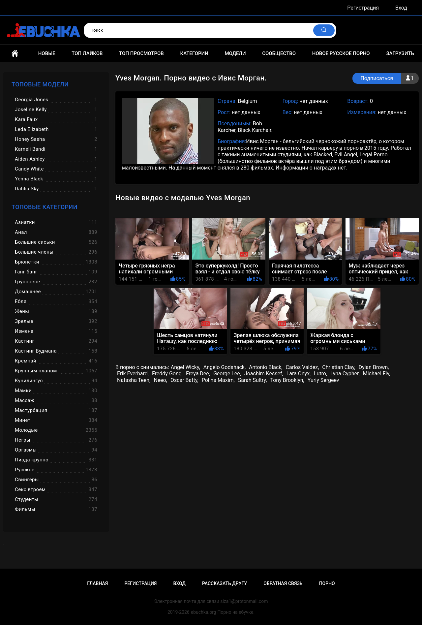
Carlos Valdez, (302, 367)
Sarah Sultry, (252, 380)
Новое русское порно (341, 53)
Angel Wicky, (185, 367)
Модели (235, 53)
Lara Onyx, (298, 373)
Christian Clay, (338, 367)
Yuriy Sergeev (323, 380)
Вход (401, 8)
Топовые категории (44, 206)
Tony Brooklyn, (287, 380)
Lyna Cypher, (345, 373)
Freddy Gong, (167, 373)
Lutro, (320, 373)
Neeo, (160, 380)
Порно (327, 583)
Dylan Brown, (374, 367)
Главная (15, 53)
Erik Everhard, (133, 373)
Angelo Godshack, (224, 367)
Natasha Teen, (133, 380)
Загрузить (400, 53)
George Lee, (227, 373)
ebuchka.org (203, 612)
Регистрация (363, 8)
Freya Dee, (198, 373)
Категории (194, 53)
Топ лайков (87, 53)
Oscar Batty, (184, 380)
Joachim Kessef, (263, 373)
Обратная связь (282, 583)
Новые (46, 53)
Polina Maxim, (218, 380)
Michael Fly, (376, 373)
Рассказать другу (224, 583)
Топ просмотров (141, 53)
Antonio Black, (266, 367)
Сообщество (279, 53)
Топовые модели (40, 84)
